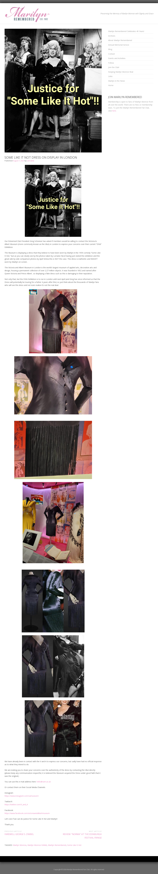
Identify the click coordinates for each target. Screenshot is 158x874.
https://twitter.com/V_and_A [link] (16, 804)
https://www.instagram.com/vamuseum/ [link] (22, 796)
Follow (111, 63)
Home (110, 85)
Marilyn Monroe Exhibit (37, 845)
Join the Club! (113, 67)
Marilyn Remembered (57, 845)
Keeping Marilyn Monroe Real (120, 72)
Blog (110, 49)
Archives (111, 36)
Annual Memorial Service (118, 45)
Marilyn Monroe (19, 845)
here (114, 111)
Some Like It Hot (74, 845)
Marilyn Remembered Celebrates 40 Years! (126, 31)
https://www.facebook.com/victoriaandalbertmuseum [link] (27, 813)
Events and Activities (116, 58)
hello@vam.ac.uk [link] (44, 781)
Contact (111, 54)
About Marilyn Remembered (120, 40)
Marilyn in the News (116, 81)
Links (110, 76)
